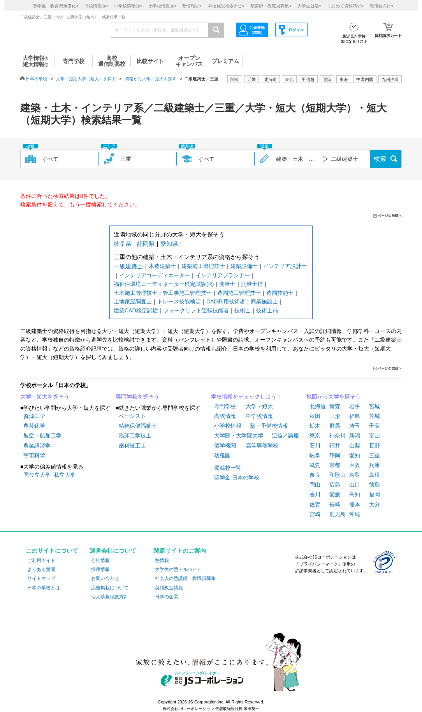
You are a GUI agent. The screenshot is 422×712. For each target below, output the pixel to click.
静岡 (334, 455)
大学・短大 (259, 406)
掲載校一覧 (227, 468)
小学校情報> (162, 6)
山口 (354, 484)
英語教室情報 (169, 587)
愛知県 (169, 243)
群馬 (334, 426)
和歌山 (337, 475)
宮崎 (314, 514)
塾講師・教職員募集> (270, 6)
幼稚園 (222, 455)
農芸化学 (34, 426)
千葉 (374, 426)
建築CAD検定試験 (136, 310)
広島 (334, 484)
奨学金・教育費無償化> (55, 6)
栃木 (314, 426)
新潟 (354, 435)
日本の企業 (166, 596)
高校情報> (96, 6)
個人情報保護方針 (109, 596)
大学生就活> (309, 6)
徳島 (374, 484)
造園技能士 (280, 293)
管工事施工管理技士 (187, 293)
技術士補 (267, 310)
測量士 (227, 284)
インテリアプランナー (222, 275)
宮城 (374, 406)
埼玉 (354, 426)
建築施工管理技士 (203, 266)
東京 (314, 435)
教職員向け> (382, 6)
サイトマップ (41, 578)
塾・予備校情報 (269, 426)
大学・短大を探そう (44, 396)
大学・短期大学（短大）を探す (86, 78)
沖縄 (354, 514)
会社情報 (100, 560)
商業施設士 (264, 301)
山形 (334, 416)
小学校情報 (227, 426)
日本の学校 (36, 78)
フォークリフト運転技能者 (196, 310)
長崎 (334, 504)
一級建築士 (128, 266)
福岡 (374, 494)
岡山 (314, 484)
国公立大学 (37, 475)
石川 (314, 445)
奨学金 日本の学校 (236, 477)
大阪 (354, 465)
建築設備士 (244, 266)
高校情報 (225, 416)
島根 (374, 475)
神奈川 (337, 435)
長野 (374, 445)
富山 (374, 435)
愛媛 (334, 494)
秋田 (314, 416)
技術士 (242, 310)
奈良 (314, 475)
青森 (334, 406)
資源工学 (34, 416)
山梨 (354, 445)
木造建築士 (162, 266)
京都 (334, 465)
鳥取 (354, 475)
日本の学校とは (43, 587)
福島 (354, 416)
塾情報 (162, 560)
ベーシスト (132, 416)
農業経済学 (37, 445)
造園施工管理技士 (239, 293)
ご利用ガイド (41, 560)
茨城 (374, 416)
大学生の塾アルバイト (178, 569)
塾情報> (192, 6)
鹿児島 (337, 514)
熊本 (354, 504)
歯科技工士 (132, 445)
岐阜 (314, 455)
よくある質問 (41, 569)
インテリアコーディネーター (154, 275)
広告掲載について (109, 587)
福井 (334, 445)
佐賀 (314, 504)
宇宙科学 (34, 455)
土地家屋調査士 (133, 301)
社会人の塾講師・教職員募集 (185, 578)
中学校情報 (259, 416)
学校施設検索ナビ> (226, 6)
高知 (354, 494)
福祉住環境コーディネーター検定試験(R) (164, 284)
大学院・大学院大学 (238, 435)
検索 (380, 158)
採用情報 (100, 569)
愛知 (354, 455)
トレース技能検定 (179, 301)
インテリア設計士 (285, 266)
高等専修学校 (262, 445)
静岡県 (146, 243)
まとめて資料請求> (345, 6)
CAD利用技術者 (225, 301)
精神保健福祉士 (138, 426)
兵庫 (374, 465)
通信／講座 (285, 435)
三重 (374, 455)
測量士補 (252, 284)
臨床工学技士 (135, 435)
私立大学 (65, 475)
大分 (374, 504)
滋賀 (314, 465)
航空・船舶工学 (42, 435)
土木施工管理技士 (135, 293)
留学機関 (225, 445)
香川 (314, 494)
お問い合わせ (105, 578)
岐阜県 (122, 243)
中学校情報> (128, 6)
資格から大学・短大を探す (150, 78)
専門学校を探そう (137, 396)
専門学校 (225, 406)
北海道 (270, 79)
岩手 (354, 406)
